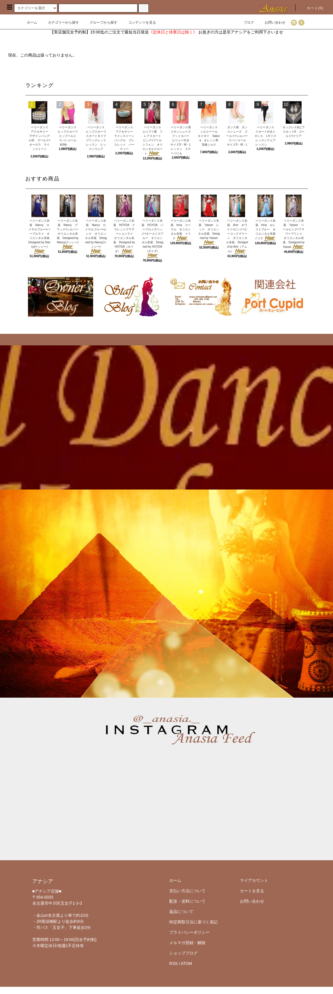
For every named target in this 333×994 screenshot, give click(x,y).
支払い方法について (187, 890)
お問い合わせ (271, 22)
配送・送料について (187, 901)
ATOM (186, 963)
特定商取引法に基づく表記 (193, 922)
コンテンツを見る (138, 22)
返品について (181, 911)
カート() (311, 8)
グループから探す (100, 22)
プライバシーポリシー (189, 932)
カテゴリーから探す (60, 22)
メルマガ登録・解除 (187, 942)
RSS (173, 963)
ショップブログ (183, 953)
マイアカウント (254, 880)
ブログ (245, 22)
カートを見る (252, 890)
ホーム (32, 22)
